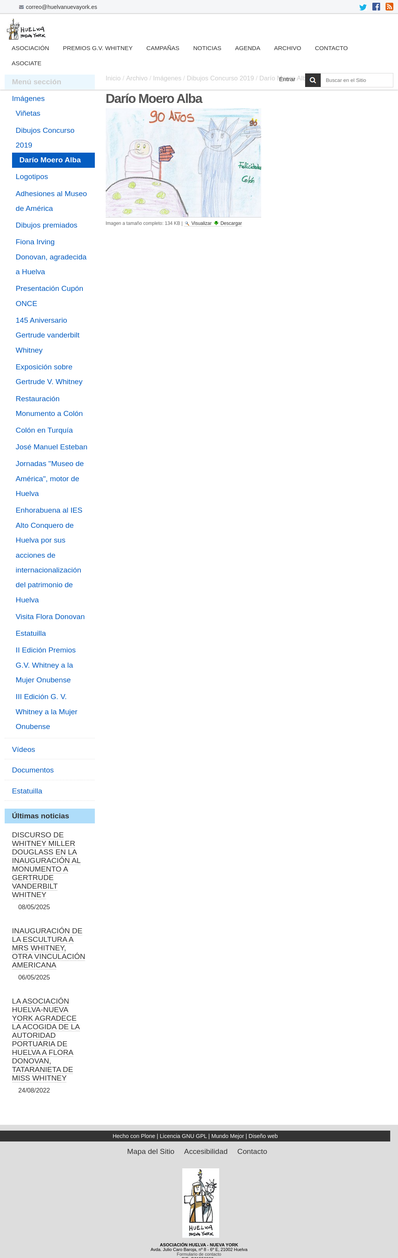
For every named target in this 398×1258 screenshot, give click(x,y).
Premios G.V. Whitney (98, 48)
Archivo (287, 48)
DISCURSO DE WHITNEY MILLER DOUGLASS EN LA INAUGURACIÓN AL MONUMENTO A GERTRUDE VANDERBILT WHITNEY (46, 865)
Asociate (27, 63)
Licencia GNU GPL (183, 1136)
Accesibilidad (206, 1151)
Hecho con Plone (134, 1136)
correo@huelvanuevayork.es (61, 7)
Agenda (247, 48)
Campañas (163, 48)
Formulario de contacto (199, 1254)
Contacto (331, 48)
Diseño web (263, 1136)
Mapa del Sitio (151, 1151)
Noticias (207, 48)
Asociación (30, 48)
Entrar (287, 79)
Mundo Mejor (227, 1136)
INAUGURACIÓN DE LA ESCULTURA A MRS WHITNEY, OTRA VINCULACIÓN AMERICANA (49, 948)
